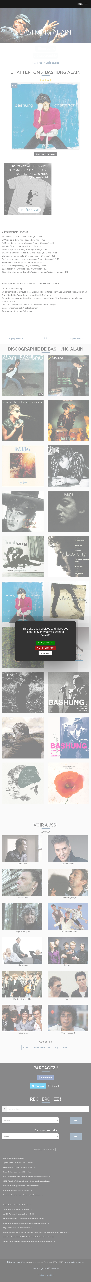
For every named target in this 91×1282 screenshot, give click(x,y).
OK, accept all (45, 642)
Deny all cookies (46, 648)
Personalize (45, 653)
